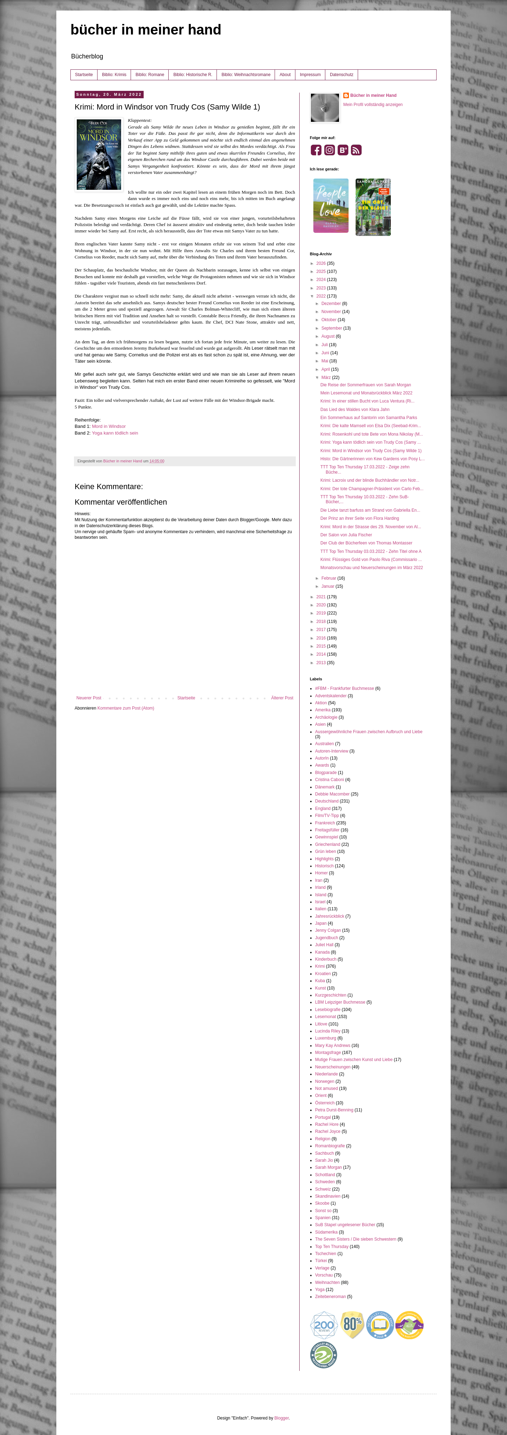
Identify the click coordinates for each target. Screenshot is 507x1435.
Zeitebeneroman (330, 1296)
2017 (322, 629)
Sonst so (323, 1210)
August (328, 336)
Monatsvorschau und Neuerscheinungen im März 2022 (371, 567)
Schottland (325, 1174)
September (332, 328)
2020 (322, 605)
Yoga (320, 1289)
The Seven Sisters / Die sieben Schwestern (355, 1239)
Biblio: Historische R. (192, 74)
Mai (325, 360)
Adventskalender (330, 695)
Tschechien (325, 1253)
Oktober (329, 319)
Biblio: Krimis (114, 74)
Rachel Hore (327, 1124)
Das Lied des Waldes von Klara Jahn (354, 409)
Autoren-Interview (331, 751)
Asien (320, 724)
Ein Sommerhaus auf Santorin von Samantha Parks (368, 417)
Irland (320, 887)
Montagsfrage (328, 1052)
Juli (325, 344)
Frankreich (325, 823)
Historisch (324, 865)
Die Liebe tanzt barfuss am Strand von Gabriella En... (370, 510)
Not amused (326, 1088)
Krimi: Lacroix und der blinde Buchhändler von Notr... (369, 480)
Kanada (322, 952)
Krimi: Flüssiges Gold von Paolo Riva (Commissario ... (371, 559)
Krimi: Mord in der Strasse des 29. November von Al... (370, 526)
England (323, 808)
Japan (321, 923)
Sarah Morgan (328, 1167)
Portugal (323, 1117)
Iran (319, 880)
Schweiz (323, 1189)
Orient (321, 1095)
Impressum (310, 74)
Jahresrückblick (329, 916)
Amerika (323, 709)
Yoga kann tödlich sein (115, 433)
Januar (328, 586)
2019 (322, 613)
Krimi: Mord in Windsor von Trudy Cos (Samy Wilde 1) (370, 450)
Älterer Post (282, 697)
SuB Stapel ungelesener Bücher (345, 1224)
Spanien (323, 1217)
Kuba (320, 980)
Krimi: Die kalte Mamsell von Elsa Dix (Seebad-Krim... (370, 425)
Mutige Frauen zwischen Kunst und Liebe (354, 1059)
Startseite (84, 74)
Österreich (324, 1102)
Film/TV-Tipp (327, 815)
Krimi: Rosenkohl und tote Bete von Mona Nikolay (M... (371, 434)
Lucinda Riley (327, 1031)
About (285, 74)
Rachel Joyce (327, 1131)
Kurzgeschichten (330, 995)
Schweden (325, 1181)
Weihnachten (327, 1282)
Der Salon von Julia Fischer (346, 534)
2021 (322, 596)
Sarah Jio (324, 1160)
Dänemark (324, 787)
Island (320, 894)
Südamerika (326, 1232)
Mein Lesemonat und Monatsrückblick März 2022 (366, 393)
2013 (322, 662)
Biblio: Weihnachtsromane (245, 74)
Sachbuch (324, 1153)
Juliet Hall (324, 944)
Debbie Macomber (332, 794)
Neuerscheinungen (333, 1067)
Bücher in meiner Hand (373, 95)
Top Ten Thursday (332, 1246)
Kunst (320, 988)
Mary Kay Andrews (332, 1045)
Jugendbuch (326, 937)
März (326, 377)
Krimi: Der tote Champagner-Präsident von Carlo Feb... (372, 488)
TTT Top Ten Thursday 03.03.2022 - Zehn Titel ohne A (370, 551)
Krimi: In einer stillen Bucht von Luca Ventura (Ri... (367, 401)
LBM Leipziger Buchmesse (340, 1002)
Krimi (320, 966)
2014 (322, 654)
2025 (322, 271)
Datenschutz (341, 74)
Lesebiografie (327, 1009)
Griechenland (327, 844)
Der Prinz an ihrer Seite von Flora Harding (359, 518)
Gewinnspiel (326, 837)
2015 (322, 646)
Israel (320, 901)
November (331, 311)
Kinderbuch (326, 959)
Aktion (321, 702)
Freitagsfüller (327, 830)
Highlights (324, 858)
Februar (329, 578)
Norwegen (324, 1081)
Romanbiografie (330, 1145)
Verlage (322, 1268)
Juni (325, 352)
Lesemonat (325, 1016)
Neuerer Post (88, 697)
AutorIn (322, 758)
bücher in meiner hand (145, 29)
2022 (322, 296)
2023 (322, 288)
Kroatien (323, 973)
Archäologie (326, 717)
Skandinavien (327, 1196)
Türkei (321, 1260)
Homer (321, 873)
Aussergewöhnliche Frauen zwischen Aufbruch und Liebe (369, 731)
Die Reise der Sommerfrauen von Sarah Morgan (365, 384)
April (326, 369)
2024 (322, 279)
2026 (322, 263)
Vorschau (324, 1275)
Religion (322, 1138)
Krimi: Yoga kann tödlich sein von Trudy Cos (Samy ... (370, 442)
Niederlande (326, 1074)
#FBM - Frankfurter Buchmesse (344, 688)
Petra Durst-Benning (334, 1110)
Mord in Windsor (109, 426)
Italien (320, 908)
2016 (322, 638)
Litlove (321, 1024)
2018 (322, 621)
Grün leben (325, 851)
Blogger (281, 1418)
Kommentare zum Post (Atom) (126, 708)
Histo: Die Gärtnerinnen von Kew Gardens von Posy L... (372, 458)
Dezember (331, 303)
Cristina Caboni (329, 779)
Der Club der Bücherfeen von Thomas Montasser (366, 543)
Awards (322, 765)
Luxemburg (325, 1038)
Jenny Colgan (328, 930)
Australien (324, 743)
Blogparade (326, 772)
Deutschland (327, 801)
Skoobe (322, 1203)
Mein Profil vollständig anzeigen (373, 104)
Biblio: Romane (150, 74)
